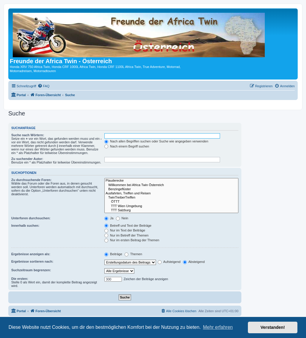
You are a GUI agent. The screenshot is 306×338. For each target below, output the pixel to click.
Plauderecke (171, 181)
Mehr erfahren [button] (218, 327)
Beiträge (113, 254)
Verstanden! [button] (273, 327)
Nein (122, 218)
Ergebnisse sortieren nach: (32, 261)
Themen (133, 254)
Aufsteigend (169, 262)
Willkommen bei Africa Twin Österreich (171, 185)
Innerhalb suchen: (25, 225)
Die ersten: (19, 278)
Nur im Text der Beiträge (124, 230)
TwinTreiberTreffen (171, 198)
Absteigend (194, 262)
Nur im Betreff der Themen (126, 235)
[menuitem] (44, 86)
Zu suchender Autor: (27, 159)
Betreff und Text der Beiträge (128, 225)
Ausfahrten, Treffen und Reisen (171, 193)
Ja (109, 218)
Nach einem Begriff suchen (126, 146)
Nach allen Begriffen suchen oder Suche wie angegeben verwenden (156, 141)
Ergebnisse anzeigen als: (30, 254)
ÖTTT (171, 202)
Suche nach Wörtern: (27, 135)
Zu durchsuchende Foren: (31, 180)
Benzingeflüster (171, 189)
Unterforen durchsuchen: (30, 218)
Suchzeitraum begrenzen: (31, 270)
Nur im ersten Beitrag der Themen (131, 240)
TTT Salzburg (171, 210)
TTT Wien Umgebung (171, 206)
